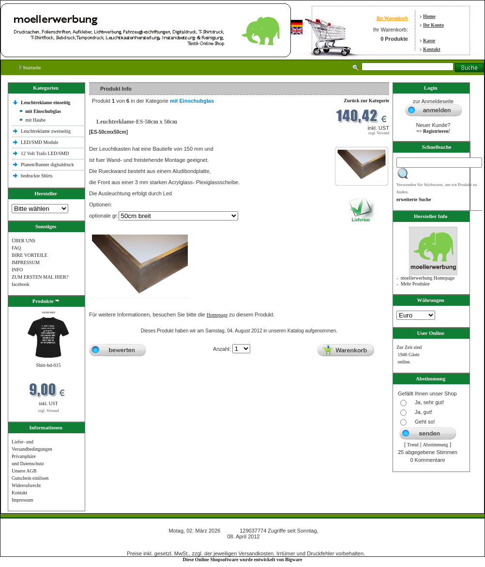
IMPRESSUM (26, 262)
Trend (413, 444)
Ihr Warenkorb (392, 18)
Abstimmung (435, 444)
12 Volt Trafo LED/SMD (45, 153)
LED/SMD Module (40, 142)
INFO (17, 269)
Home (429, 16)
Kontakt (431, 49)
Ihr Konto (433, 25)
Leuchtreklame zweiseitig (46, 131)
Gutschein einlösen (30, 478)
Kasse (429, 40)
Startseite (30, 67)
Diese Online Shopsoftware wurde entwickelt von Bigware (243, 559)
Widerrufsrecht (26, 485)
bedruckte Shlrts (36, 175)
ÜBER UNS (23, 240)
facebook (21, 284)
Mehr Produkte (415, 283)
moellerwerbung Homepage (428, 278)
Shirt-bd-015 (48, 365)
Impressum (22, 500)
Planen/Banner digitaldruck (47, 164)
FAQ (16, 248)
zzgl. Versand (48, 411)
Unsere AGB (24, 470)
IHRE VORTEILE (29, 255)
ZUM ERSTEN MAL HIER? (40, 277)
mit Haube (35, 120)
